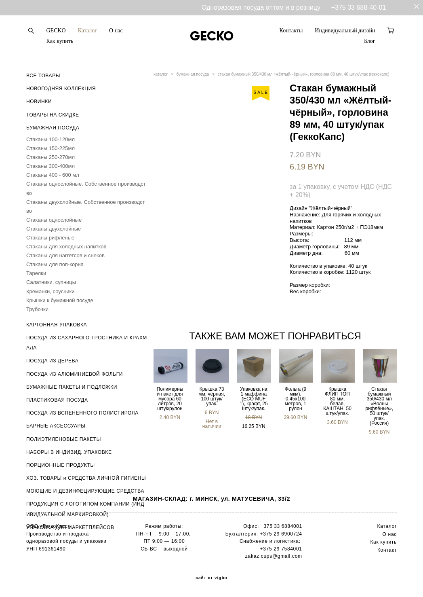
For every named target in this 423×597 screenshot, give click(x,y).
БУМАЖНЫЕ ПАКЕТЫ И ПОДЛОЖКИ (71, 387)
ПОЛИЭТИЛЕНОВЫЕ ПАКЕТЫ (63, 439)
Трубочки (37, 309)
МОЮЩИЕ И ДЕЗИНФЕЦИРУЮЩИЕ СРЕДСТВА (85, 491)
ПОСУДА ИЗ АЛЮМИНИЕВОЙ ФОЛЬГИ (74, 374)
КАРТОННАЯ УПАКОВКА (56, 325)
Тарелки (36, 273)
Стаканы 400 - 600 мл (52, 175)
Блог (369, 41)
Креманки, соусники (50, 291)
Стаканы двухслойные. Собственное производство (85, 206)
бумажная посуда (193, 74)
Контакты (291, 31)
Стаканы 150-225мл (50, 148)
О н (387, 534)
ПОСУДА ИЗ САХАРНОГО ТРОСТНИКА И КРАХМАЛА (86, 343)
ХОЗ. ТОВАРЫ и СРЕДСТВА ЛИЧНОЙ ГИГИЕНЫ (86, 478)
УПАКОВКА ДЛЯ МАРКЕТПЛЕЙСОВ (70, 527)
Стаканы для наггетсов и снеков (65, 255)
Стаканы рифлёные (50, 238)
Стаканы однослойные (54, 220)
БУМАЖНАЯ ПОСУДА (52, 128)
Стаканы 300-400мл (50, 166)
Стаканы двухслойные (53, 229)
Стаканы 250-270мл (50, 157)
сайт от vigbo (211, 578)
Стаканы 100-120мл (50, 139)
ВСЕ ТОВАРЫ (43, 75)
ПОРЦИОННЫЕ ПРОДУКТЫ (60, 465)
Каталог (87, 31)
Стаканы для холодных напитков (66, 246)
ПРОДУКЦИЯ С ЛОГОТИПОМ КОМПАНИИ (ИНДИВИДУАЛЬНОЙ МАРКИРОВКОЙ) (85, 509)
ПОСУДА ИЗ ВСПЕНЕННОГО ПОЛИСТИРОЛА (82, 413)
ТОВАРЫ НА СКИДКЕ (52, 115)
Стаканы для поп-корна (55, 264)
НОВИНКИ (39, 101)
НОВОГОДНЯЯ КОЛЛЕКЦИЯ (61, 88)
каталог (161, 74)
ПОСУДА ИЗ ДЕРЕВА (52, 361)
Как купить (60, 41)
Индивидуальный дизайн (345, 31)
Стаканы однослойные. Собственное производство (86, 188)
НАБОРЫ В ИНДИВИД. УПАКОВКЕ (69, 452)
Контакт (387, 550)
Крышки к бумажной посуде (59, 300)
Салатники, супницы (51, 282)
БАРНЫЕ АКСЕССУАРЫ (55, 426)
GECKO (56, 31)
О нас (116, 31)
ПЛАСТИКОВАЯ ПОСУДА (57, 400)
